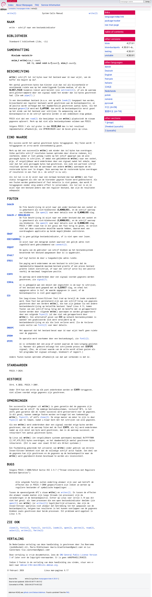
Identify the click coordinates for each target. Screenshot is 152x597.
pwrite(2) (79, 528)
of (18, 215)
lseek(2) (66, 100)
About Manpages (24, 5)
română (108, 99)
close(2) (44, 417)
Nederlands (110, 91)
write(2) (11, 13)
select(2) (14, 530)
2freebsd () (114, 126)
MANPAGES (12, 1)
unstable (12, 9)
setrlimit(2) (67, 90)
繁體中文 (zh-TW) (113, 111)
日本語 (108, 87)
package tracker (112, 20)
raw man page (112, 25)
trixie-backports (112, 47)
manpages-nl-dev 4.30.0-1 (48, 579)
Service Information (50, 5)
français (109, 79)
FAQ (37, 5)
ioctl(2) (46, 528)
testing (108, 51)
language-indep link (114, 16)
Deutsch (109, 70)
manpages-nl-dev (23, 9)
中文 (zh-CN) (111, 107)
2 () (110, 130)
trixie (107, 43)
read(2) (34, 118)
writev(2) (66, 492)
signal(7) (42, 279)
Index (10, 5)
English (108, 75)
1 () (109, 122)
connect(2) (61, 244)
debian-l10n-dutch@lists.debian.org (39, 565)
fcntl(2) (42, 325)
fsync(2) (43, 314)
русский (109, 103)
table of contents (114, 32)
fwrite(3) (38, 530)
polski (108, 95)
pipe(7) (28, 95)
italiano (108, 83)
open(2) (24, 108)
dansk (108, 66)
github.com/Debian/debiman (34, 592)
